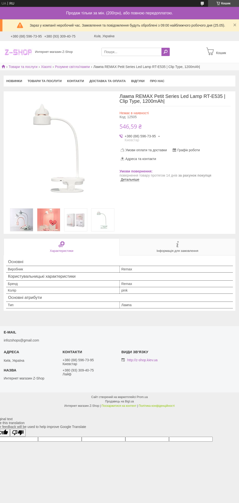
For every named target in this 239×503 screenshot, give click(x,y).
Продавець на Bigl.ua (119, 401)
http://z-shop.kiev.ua (142, 360)
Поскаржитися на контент (118, 406)
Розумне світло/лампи (72, 67)
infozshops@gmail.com (21, 340)
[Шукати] (165, 52)
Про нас (157, 81)
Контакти (75, 81)
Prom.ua (142, 397)
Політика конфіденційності (157, 406)
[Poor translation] (18, 433)
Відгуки (138, 81)
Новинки (14, 81)
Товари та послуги (23, 67)
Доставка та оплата (107, 81)
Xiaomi (46, 67)
